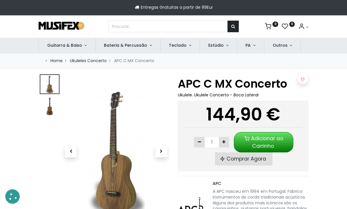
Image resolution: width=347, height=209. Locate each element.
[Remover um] (199, 142)
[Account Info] (303, 27)
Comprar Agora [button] (244, 158)
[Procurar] (233, 26)
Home (56, 61)
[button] (71, 151)
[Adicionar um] (224, 142)
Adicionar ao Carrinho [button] (263, 142)
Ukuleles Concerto (88, 61)
